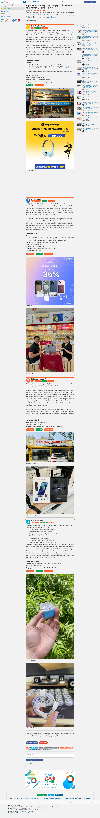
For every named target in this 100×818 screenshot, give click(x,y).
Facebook (13, 20)
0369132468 (16, 808)
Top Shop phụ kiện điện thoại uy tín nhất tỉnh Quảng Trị (90, 103)
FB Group (62, 802)
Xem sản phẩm (45, 27)
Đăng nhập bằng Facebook (34, 760)
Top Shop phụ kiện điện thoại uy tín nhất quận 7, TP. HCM (90, 118)
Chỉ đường (38, 201)
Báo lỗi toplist (43, 742)
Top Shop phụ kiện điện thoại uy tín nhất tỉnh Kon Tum (90, 97)
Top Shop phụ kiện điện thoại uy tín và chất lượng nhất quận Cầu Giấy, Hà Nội (90, 31)
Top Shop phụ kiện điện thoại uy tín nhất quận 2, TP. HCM (90, 123)
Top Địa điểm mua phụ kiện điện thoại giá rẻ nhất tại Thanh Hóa (90, 80)
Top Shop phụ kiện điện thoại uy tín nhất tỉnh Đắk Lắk (90, 108)
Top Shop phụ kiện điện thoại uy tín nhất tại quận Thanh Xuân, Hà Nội (90, 62)
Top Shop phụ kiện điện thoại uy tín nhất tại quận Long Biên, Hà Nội (90, 49)
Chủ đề (85, 802)
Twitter (16, 20)
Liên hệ (91, 802)
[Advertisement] (50, 185)
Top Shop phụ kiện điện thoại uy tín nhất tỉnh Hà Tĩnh (90, 25)
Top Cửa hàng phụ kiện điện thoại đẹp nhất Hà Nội (89, 43)
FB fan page (70, 802)
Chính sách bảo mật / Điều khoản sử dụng (17, 812)
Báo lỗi (43, 10)
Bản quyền (37, 802)
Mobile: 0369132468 (19, 802)
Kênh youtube (78, 802)
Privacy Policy (31, 812)
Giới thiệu (10, 802)
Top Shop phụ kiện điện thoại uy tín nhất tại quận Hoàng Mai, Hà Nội (90, 75)
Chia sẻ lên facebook (32, 742)
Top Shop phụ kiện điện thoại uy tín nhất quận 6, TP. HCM (90, 129)
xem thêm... (51, 17)
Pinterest (19, 20)
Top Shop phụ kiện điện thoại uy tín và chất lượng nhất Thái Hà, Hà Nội (90, 37)
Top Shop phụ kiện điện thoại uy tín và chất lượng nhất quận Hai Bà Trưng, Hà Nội (90, 55)
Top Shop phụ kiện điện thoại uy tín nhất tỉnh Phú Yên (89, 92)
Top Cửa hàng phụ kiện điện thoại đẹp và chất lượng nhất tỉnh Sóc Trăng (90, 68)
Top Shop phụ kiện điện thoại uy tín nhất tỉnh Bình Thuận (90, 113)
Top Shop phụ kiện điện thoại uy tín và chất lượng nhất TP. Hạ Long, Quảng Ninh (90, 86)
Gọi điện (38, 27)
